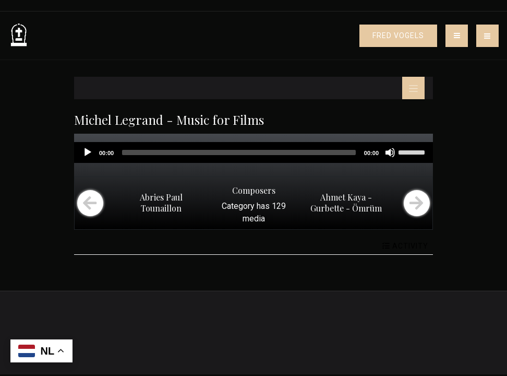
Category (238, 206)
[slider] (239, 152)
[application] (253, 152)
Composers (253, 190)
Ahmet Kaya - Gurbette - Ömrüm (346, 203)
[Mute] (390, 152)
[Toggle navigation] (456, 36)
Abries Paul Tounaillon (161, 203)
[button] (487, 36)
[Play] (87, 152)
